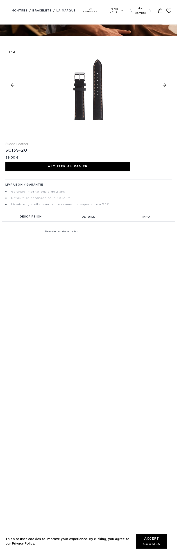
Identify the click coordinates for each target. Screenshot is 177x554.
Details (88, 217)
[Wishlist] (169, 11)
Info (146, 217)
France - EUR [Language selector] (117, 11)
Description (31, 216)
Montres (19, 10)
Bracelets (42, 10)
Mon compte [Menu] (140, 10)
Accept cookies (151, 541)
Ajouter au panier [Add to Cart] (68, 166)
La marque (66, 10)
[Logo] (90, 11)
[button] (12, 85)
